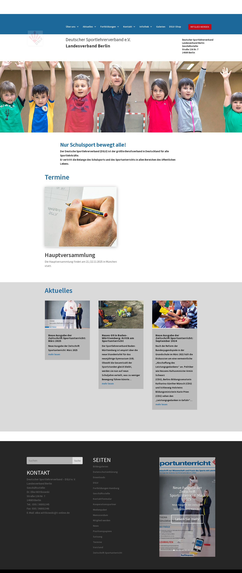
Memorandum (100, 515)
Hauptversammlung (70, 255)
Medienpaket (100, 509)
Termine (97, 542)
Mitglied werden (101, 520)
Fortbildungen (108, 26)
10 (200, 550)
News (96, 525)
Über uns (70, 26)
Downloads (99, 477)
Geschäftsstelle (101, 493)
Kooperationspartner (104, 504)
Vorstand (98, 547)
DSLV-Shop (175, 26)
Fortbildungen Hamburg (106, 488)
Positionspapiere (102, 531)
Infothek (144, 26)
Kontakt (127, 26)
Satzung (97, 536)
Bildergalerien (100, 466)
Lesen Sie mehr (187, 523)
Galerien (160, 26)
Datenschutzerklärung (105, 471)
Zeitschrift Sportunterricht (107, 552)
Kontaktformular (102, 498)
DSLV (95, 482)
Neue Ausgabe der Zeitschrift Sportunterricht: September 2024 (174, 338)
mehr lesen (54, 354)
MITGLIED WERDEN (200, 26)
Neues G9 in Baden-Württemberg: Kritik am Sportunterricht (118, 338)
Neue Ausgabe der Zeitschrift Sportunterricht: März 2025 (67, 338)
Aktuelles (88, 26)
